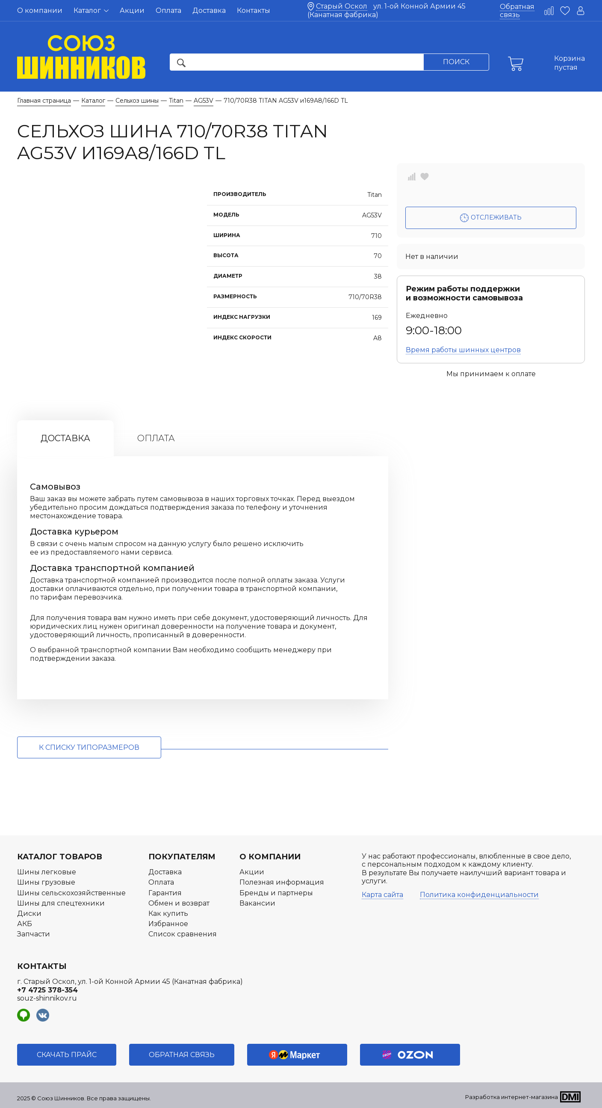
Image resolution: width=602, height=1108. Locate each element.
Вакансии (257, 903)
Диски (29, 913)
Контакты (253, 10)
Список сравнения (182, 934)
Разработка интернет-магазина (511, 1096)
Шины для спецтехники (61, 903)
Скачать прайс (67, 1055)
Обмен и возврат (179, 903)
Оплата (168, 10)
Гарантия (165, 893)
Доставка (209, 10)
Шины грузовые (46, 882)
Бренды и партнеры (276, 893)
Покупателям (181, 856)
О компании (39, 10)
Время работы (463, 350)
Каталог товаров (59, 856)
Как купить (168, 913)
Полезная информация (281, 882)
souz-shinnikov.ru (47, 998)
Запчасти (33, 934)
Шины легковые (46, 872)
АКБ (24, 924)
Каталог (91, 10)
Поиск (456, 62)
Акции (132, 10)
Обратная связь (517, 11)
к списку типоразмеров (89, 747)
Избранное (168, 924)
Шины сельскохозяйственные (71, 893)
